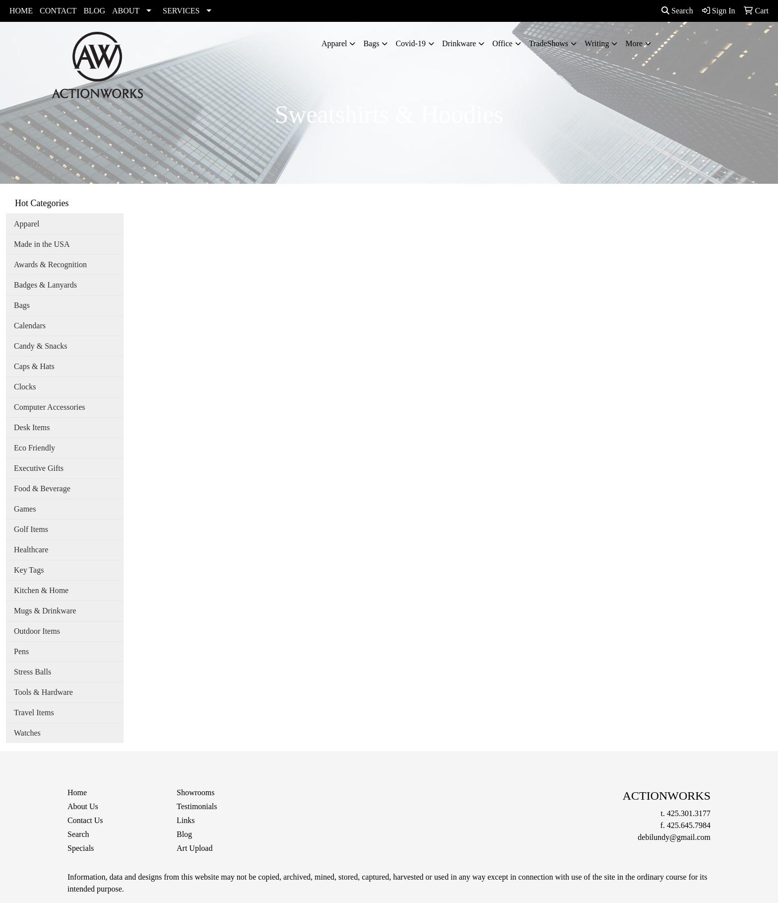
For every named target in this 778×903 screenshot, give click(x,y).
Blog (184, 834)
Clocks (25, 386)
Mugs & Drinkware (45, 610)
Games (25, 509)
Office (502, 43)
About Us (82, 806)
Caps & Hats (34, 366)
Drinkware (459, 43)
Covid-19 (410, 43)
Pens (21, 651)
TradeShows (548, 43)
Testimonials (197, 806)
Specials (80, 848)
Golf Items (31, 529)
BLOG (94, 10)
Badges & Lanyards (45, 285)
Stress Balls (32, 672)
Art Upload (194, 848)
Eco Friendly (34, 448)
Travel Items (34, 712)
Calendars (30, 325)
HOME (21, 10)
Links (185, 820)
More (634, 43)
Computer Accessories (49, 407)
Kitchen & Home (41, 590)
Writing (596, 43)
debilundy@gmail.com (674, 837)
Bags (371, 43)
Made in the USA (41, 244)
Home (77, 792)
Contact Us (85, 820)
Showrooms (195, 792)
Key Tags (29, 570)
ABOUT (125, 10)
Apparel (334, 43)
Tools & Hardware (43, 692)
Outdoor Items (37, 631)
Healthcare (31, 549)
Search (677, 10)
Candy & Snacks (40, 346)
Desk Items (32, 427)
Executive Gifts (39, 468)
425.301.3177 (689, 813)
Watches (27, 733)
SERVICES (181, 10)
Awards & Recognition (50, 264)
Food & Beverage (42, 488)
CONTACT (58, 10)
